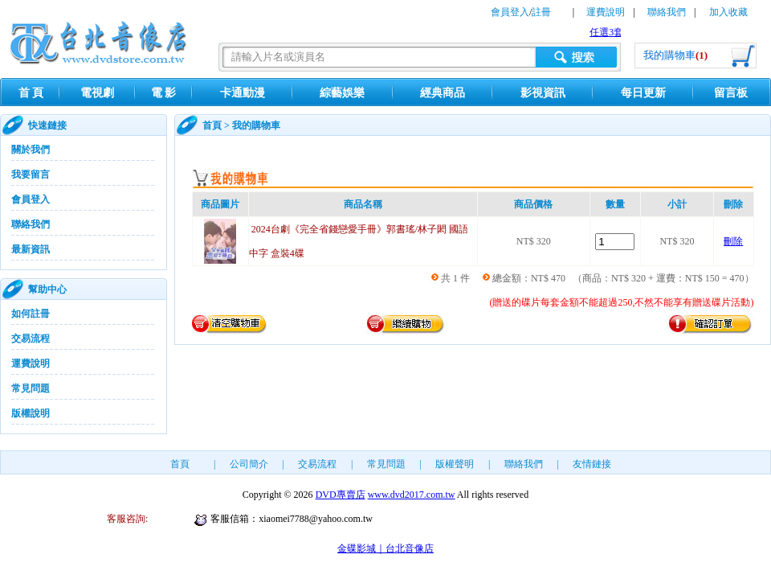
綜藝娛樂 (342, 93)
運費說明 (605, 12)
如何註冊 (30, 313)
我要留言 (30, 174)
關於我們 (30, 149)
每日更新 (643, 93)
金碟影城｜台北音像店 (385, 548)
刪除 (733, 241)
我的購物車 (675, 55)
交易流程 (30, 338)
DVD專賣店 (340, 494)
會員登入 (510, 12)
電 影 (164, 93)
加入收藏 (728, 12)
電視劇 (97, 93)
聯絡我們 (666, 12)
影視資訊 (542, 93)
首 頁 (31, 93)
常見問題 (30, 388)
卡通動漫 (242, 93)
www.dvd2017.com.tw (411, 494)
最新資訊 (30, 249)
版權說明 (30, 413)
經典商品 (442, 93)
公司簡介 (249, 464)
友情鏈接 (592, 464)
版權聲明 (454, 464)
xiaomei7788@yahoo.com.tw (316, 518)
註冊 (541, 12)
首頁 (212, 125)
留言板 (731, 93)
